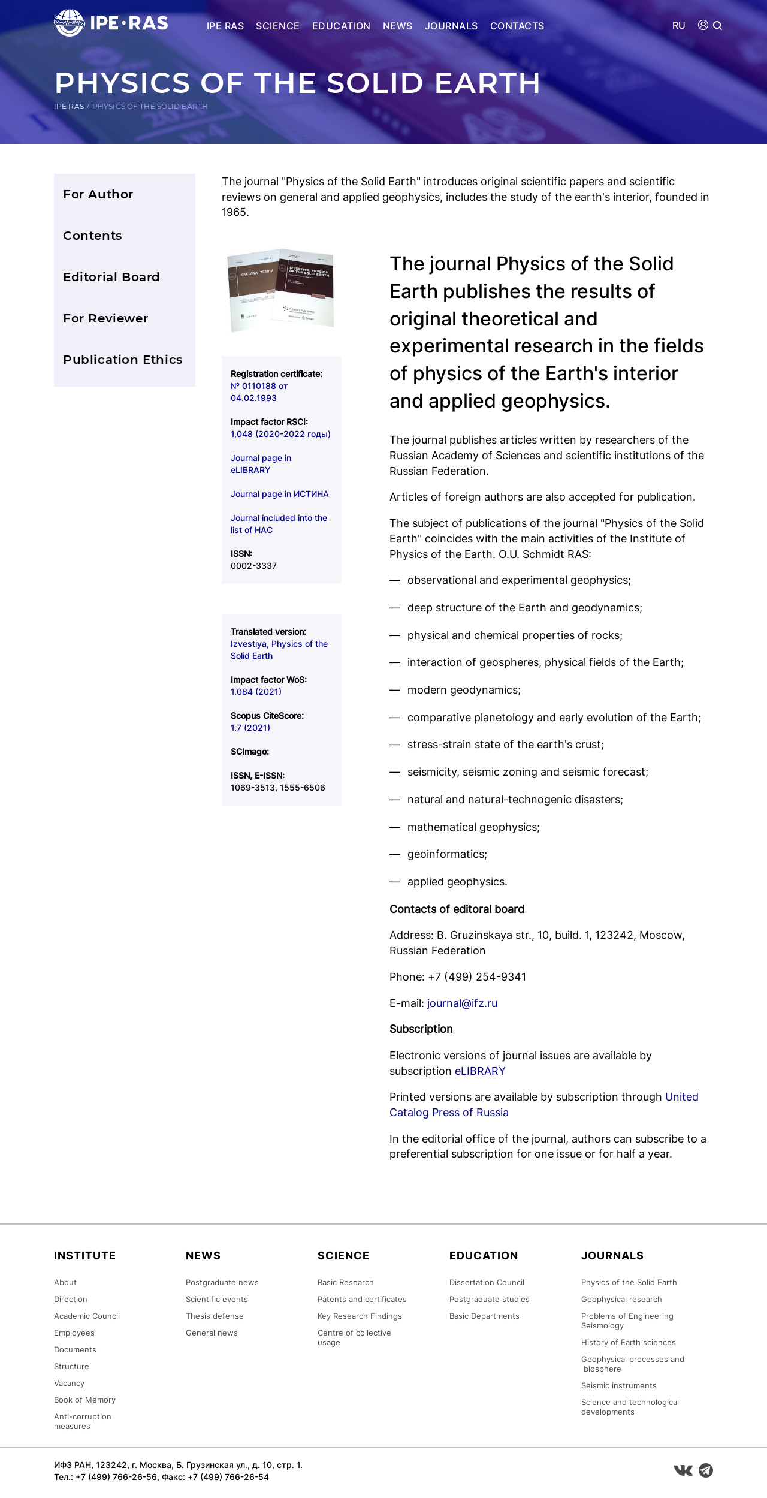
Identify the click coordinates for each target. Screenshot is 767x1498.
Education (341, 26)
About (65, 1282)
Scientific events (217, 1299)
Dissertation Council (486, 1282)
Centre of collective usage (354, 1337)
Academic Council (87, 1316)
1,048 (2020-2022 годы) (281, 434)
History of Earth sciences (628, 1342)
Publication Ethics (123, 359)
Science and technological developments (630, 1406)
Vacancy (69, 1383)
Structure (71, 1366)
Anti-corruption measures (82, 1421)
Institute (85, 1255)
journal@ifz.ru (462, 1003)
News (398, 26)
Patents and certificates (362, 1299)
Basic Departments (484, 1316)
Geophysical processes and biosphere (632, 1363)
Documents (75, 1349)
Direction (70, 1299)
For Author (98, 194)
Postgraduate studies (489, 1299)
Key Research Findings (360, 1316)
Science (278, 26)
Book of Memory (85, 1399)
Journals (451, 26)
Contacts (517, 26)
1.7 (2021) (250, 727)
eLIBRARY (480, 1071)
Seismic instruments (619, 1385)
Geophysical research (621, 1299)
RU (679, 25)
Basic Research (346, 1282)
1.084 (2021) (256, 691)
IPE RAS (225, 26)
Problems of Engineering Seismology (627, 1320)
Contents (92, 235)
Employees (74, 1332)
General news (212, 1332)
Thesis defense (215, 1316)
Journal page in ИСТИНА (280, 494)
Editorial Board (112, 277)
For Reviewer (105, 318)
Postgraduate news (222, 1282)
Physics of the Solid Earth (629, 1282)
